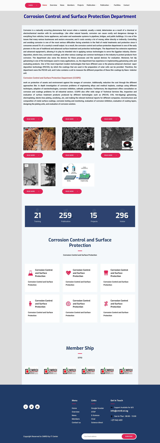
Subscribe (129, 436)
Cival (93, 419)
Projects (81, 5)
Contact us (76, 422)
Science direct (97, 422)
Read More (33, 119)
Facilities (117, 5)
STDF (93, 412)
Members (70, 5)
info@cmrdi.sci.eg (119, 410)
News (62, 5)
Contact (126, 5)
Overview (53, 5)
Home (44, 5)
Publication (92, 5)
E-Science (95, 415)
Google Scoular (97, 408)
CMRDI (32, 5)
